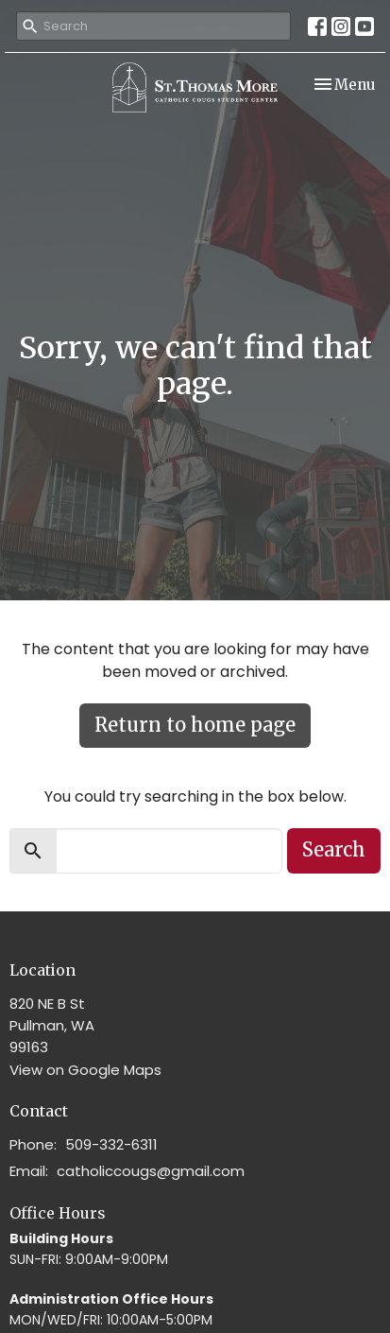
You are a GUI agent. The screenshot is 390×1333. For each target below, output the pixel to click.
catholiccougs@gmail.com (151, 1171)
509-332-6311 (111, 1144)
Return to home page (195, 724)
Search (333, 849)
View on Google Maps (85, 1070)
